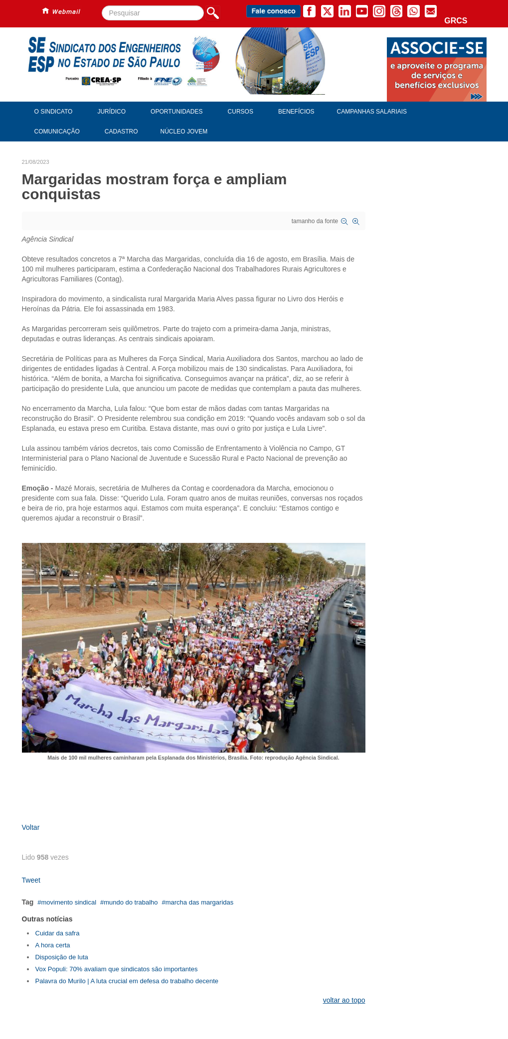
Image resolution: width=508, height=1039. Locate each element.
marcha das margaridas (200, 902)
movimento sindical (68, 902)
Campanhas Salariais (372, 111)
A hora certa (52, 945)
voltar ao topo (344, 1000)
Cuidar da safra (57, 933)
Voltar (31, 827)
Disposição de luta (61, 957)
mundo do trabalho (131, 902)
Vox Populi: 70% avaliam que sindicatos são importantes (116, 969)
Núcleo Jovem (184, 131)
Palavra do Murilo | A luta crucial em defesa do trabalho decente (127, 981)
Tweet (31, 880)
